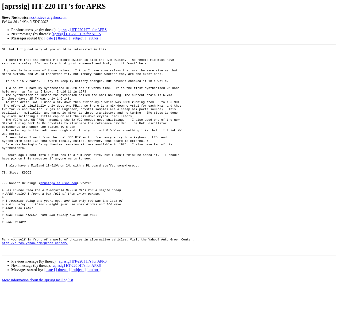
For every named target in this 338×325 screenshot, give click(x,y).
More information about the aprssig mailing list (37, 321)
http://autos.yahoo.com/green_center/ (35, 282)
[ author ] (94, 38)
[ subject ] (78, 38)
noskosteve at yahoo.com (48, 17)
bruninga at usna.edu (58, 210)
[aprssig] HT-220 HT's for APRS (82, 30)
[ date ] (49, 38)
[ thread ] (63, 38)
